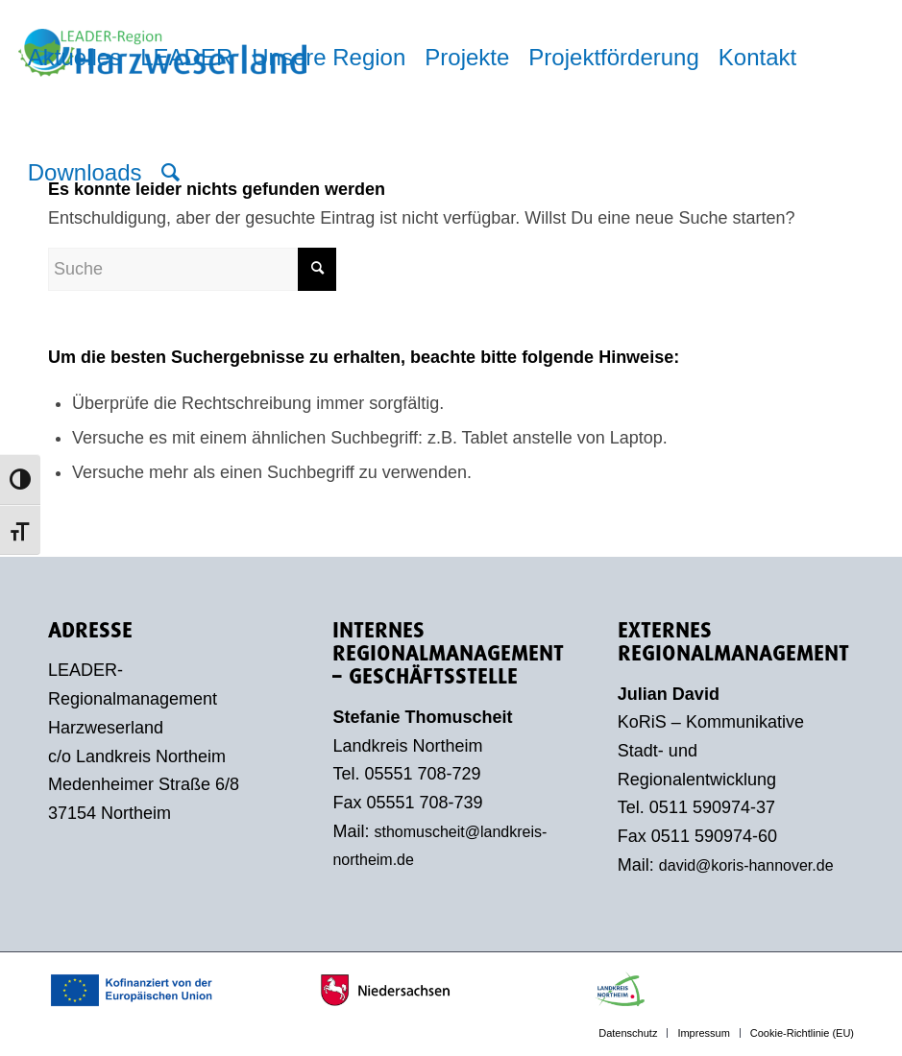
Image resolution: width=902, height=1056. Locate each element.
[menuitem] (74, 57)
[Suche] (170, 172)
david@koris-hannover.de (746, 865)
